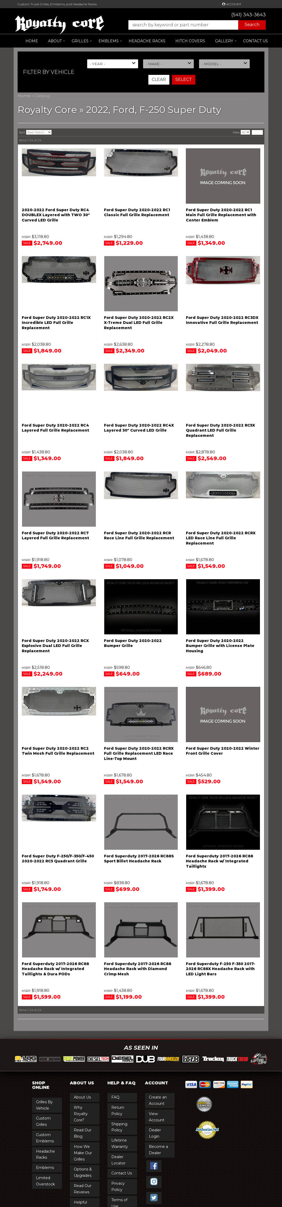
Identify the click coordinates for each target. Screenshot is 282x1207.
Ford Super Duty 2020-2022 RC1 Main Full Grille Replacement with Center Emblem (221, 215)
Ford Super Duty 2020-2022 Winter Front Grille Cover (222, 751)
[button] (194, 25)
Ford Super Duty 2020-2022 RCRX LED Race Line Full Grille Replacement (220, 538)
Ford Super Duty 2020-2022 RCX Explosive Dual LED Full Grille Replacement (55, 645)
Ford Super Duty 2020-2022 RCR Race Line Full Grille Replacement (139, 536)
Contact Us (255, 41)
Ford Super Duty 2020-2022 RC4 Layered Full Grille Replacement (55, 428)
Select (183, 79)
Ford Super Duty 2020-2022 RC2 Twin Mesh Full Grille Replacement (58, 751)
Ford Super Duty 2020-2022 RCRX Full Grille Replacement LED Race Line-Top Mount (139, 753)
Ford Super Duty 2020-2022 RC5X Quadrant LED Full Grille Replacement (220, 430)
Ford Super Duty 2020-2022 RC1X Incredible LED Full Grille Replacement (56, 322)
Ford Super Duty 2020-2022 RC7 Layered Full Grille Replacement (55, 536)
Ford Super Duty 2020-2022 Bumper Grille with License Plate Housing (220, 645)
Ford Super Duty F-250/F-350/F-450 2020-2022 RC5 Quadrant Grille (58, 859)
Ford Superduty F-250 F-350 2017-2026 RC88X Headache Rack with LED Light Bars (220, 968)
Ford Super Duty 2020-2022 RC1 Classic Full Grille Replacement (137, 212)
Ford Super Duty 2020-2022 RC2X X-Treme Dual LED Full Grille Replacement (139, 322)
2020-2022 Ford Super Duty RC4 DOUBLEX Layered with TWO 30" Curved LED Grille (56, 215)
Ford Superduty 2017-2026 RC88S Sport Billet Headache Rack (139, 859)
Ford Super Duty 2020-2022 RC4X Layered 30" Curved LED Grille (139, 428)
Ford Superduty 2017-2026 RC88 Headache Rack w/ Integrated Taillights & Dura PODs (55, 968)
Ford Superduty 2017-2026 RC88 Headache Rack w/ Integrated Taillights (219, 861)
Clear (159, 79)
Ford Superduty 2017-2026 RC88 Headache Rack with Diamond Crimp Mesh (137, 968)
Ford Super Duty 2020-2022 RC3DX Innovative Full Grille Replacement (222, 320)
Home (31, 41)
